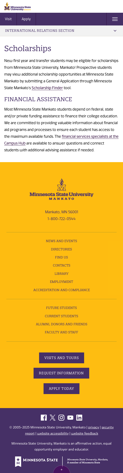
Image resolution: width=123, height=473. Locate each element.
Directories (61, 249)
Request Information (61, 373)
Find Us (61, 257)
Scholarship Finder (47, 88)
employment (61, 282)
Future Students (61, 308)
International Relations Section (60, 30)
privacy (93, 427)
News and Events (61, 241)
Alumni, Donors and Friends (61, 324)
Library (61, 274)
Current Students (61, 316)
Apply (26, 19)
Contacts (61, 265)
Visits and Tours (61, 358)
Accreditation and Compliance (61, 290)
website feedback (84, 433)
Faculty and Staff (61, 332)
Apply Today (61, 388)
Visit (8, 19)
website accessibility (53, 433)
